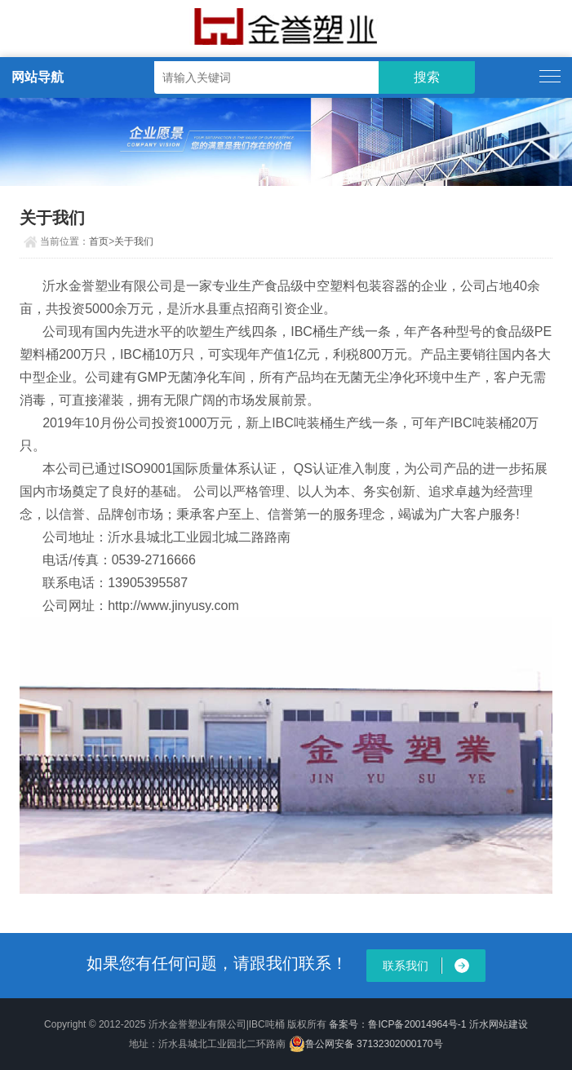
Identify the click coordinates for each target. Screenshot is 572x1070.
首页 (99, 241)
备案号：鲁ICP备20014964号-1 (397, 1024)
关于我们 (133, 241)
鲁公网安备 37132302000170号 (366, 1044)
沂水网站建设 (498, 1024)
